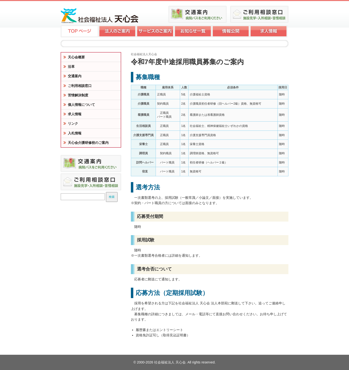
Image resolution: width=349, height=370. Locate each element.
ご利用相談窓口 (80, 86)
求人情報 (74, 114)
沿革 (71, 67)
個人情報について (81, 105)
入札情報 (74, 133)
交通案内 (74, 76)
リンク (73, 123)
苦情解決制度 (78, 95)
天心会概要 (76, 57)
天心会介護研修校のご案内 (88, 143)
